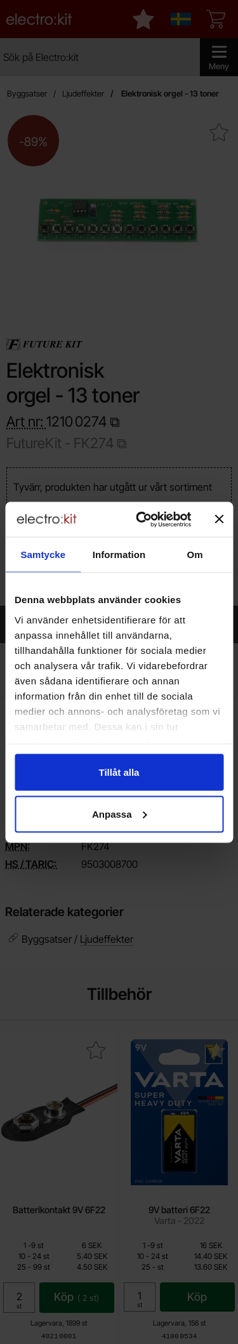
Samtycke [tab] (42, 554)
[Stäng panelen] (219, 519)
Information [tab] (119, 554)
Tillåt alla (119, 772)
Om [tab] (195, 554)
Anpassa (119, 813)
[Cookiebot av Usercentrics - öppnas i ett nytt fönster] (142, 519)
